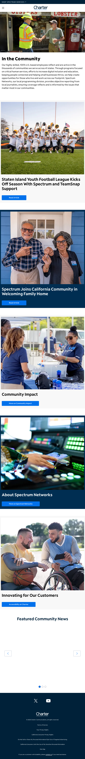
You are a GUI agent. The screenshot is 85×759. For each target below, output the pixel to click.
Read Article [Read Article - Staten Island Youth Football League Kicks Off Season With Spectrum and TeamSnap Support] (14, 197)
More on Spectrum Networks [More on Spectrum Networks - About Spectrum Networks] (21, 504)
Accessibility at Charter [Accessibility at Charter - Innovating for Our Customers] (18, 604)
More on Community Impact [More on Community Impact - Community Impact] (20, 403)
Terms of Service (42, 725)
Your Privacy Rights (42, 730)
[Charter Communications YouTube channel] (48, 700)
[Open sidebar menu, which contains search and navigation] (3, 8)
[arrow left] (8, 653)
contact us (49, 754)
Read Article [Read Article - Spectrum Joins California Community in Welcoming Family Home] (14, 303)
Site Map (42, 749)
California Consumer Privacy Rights (42, 734)
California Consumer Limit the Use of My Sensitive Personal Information (42, 744)
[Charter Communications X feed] (36, 700)
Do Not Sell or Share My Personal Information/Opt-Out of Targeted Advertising (42, 739)
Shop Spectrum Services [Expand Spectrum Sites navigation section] (13, 2)
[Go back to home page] (42, 714)
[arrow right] (77, 653)
